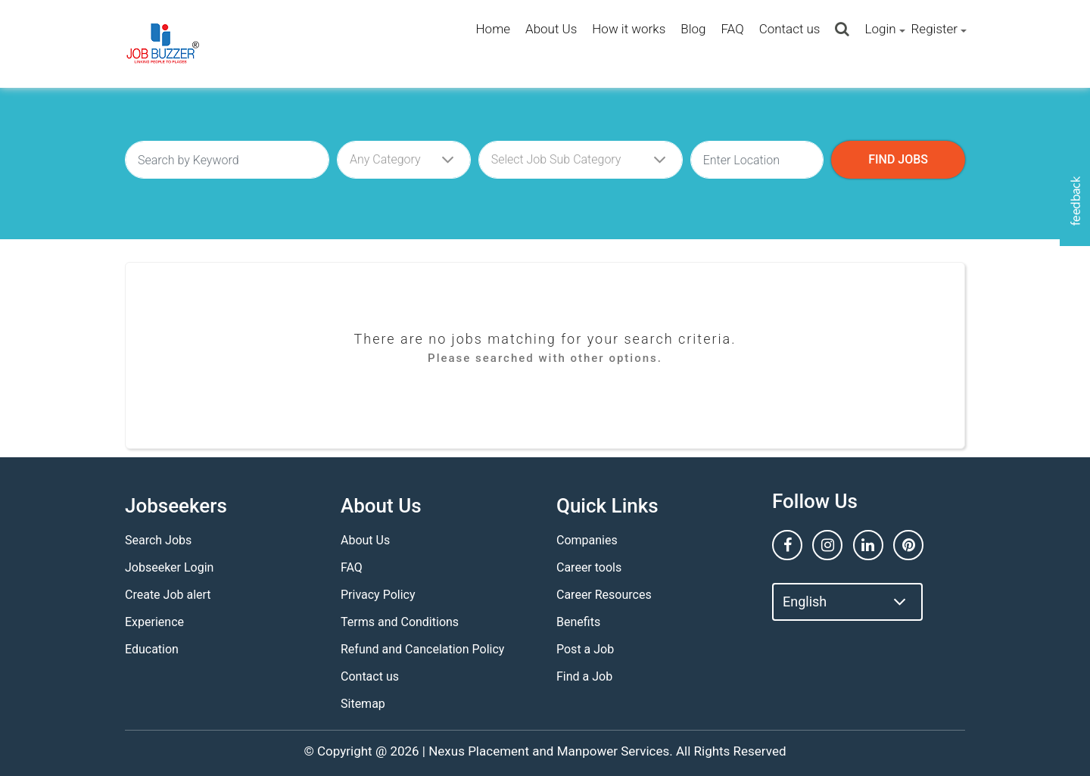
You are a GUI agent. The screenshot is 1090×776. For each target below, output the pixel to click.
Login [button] (879, 28)
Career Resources (604, 594)
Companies (587, 540)
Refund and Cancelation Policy (422, 649)
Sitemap (363, 704)
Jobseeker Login (169, 567)
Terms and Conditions (400, 622)
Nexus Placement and (490, 751)
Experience (154, 622)
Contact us (790, 28)
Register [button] (934, 28)
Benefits (578, 622)
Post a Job (585, 649)
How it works (628, 28)
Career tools (588, 567)
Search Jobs (158, 540)
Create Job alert (168, 594)
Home (493, 28)
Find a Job (584, 676)
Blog (692, 28)
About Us (551, 28)
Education (152, 649)
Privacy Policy (378, 594)
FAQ (732, 28)
